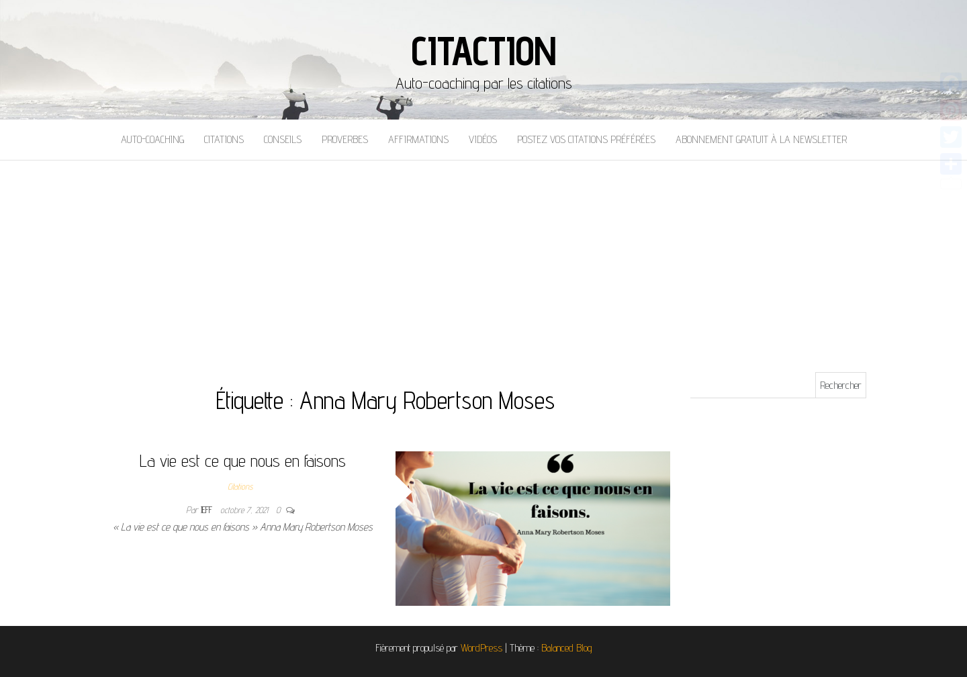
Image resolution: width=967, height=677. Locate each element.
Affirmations (418, 139)
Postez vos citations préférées (586, 139)
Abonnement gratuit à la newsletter (761, 139)
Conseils (283, 139)
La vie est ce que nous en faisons (243, 460)
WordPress (481, 647)
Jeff (208, 509)
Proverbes (345, 139)
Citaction (483, 50)
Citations (224, 139)
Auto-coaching (152, 139)
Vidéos (483, 139)
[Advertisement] (483, 261)
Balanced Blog (566, 647)
